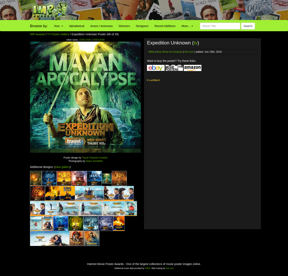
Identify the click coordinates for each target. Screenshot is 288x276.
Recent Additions (165, 26)
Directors (124, 26)
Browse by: (39, 26)
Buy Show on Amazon (169, 51)
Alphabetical (76, 26)
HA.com (189, 51)
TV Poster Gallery (58, 34)
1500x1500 (85, 39)
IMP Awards (37, 34)
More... (187, 26)
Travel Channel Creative (94, 157)
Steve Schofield (94, 161)
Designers (142, 26)
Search (248, 26)
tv (195, 42)
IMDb (152, 51)
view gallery (62, 167)
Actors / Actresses (101, 26)
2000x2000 (99, 39)
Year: (58, 26)
